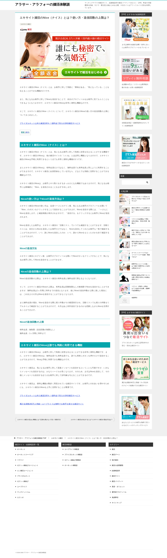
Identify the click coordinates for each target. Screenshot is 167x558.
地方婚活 (115, 460)
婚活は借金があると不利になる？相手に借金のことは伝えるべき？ (141, 243)
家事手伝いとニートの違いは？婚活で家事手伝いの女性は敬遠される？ (141, 266)
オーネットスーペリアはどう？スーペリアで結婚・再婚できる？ (141, 255)
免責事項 (134, 297)
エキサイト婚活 (26, 24)
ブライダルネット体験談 (73, 454)
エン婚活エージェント (25, 471)
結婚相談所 (116, 471)
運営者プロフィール (119, 492)
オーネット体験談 (70, 465)
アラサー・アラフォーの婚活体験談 (43, 4)
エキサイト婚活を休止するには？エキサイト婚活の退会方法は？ (91, 419)
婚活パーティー (117, 481)
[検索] (136, 182)
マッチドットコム (23, 492)
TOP (31, 438)
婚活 (113, 449)
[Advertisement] (131, 527)
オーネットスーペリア (25, 454)
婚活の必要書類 (117, 465)
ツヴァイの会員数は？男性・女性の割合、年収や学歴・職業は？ (141, 221)
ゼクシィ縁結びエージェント (27, 465)
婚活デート (116, 454)
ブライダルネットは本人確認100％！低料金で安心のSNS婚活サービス (50, 123)
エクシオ (20, 497)
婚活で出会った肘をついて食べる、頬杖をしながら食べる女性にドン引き (141, 232)
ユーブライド (22, 487)
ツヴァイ (20, 460)
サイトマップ (117, 503)
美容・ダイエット (118, 487)
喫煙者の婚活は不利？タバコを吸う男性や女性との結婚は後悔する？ (141, 277)
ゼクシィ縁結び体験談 (72, 460)
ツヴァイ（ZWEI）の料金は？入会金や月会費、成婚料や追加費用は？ (141, 288)
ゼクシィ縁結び (23, 481)
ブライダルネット (23, 476)
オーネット (21, 449)
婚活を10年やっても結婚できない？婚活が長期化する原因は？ (141, 210)
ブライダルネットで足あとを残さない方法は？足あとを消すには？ (141, 199)
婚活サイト (116, 476)
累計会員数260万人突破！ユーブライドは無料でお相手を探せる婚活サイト (52, 404)
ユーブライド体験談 (71, 449)
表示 (27, 132)
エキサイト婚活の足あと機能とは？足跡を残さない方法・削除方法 (39, 419)
